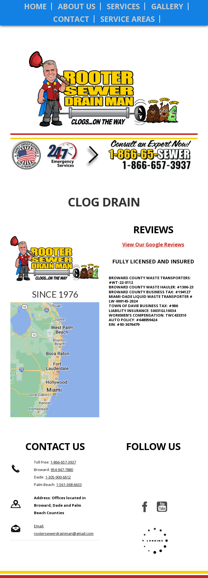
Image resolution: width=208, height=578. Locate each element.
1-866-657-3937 (63, 462)
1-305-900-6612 (58, 477)
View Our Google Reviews (153, 244)
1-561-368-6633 (69, 484)
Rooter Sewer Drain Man (104, 93)
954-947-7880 (62, 469)
